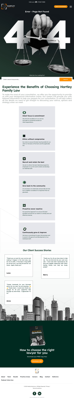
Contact (47, 377)
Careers (34, 377)
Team (9, 377)
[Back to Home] (8, 6)
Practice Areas (25, 377)
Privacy (47, 386)
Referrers (55, 377)
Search (65, 79)
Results (15, 377)
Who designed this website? (37, 397)
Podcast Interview (7, 380)
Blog (41, 377)
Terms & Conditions (37, 388)
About (3, 377)
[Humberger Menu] (71, 7)
